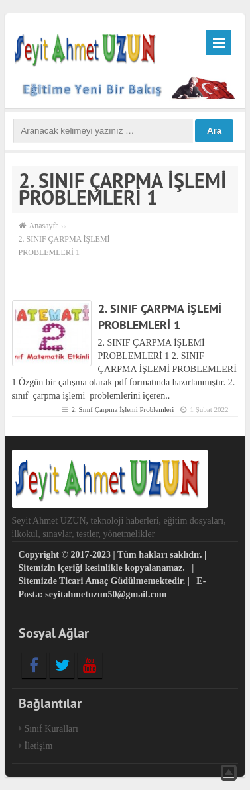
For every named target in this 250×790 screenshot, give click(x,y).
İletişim (39, 746)
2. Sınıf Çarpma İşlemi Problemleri (122, 409)
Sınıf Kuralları (51, 729)
